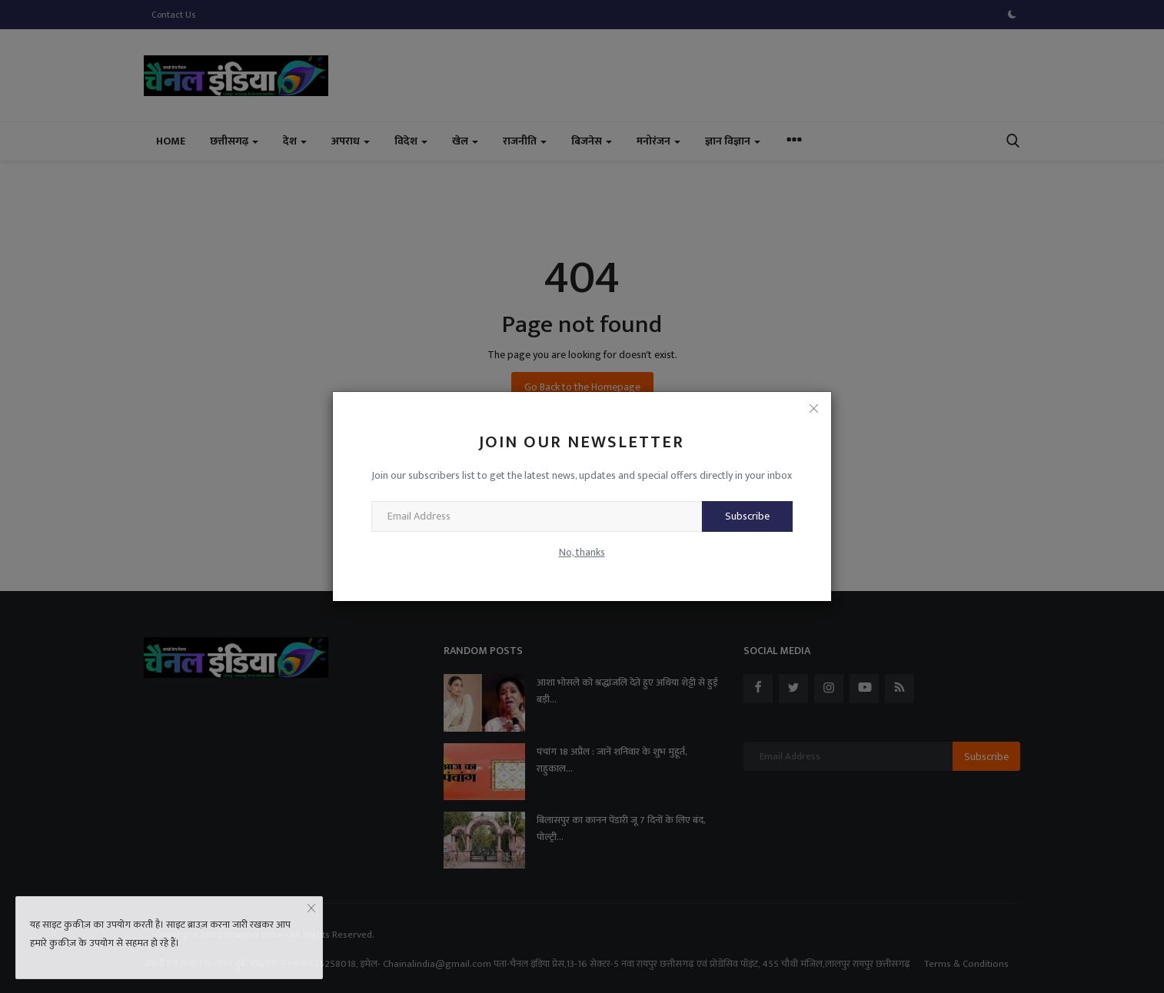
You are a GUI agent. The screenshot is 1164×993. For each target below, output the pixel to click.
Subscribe (747, 516)
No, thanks (582, 552)
